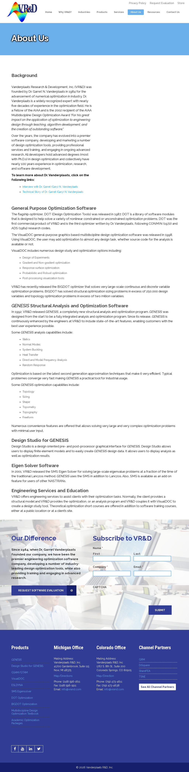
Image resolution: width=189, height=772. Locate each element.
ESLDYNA (17, 684)
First (96, 553)
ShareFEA (144, 670)
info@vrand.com (71, 689)
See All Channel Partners (157, 686)
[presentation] (121, 598)
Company (100, 567)
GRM (142, 659)
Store (181, 3)
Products (101, 12)
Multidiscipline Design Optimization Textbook (24, 712)
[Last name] (152, 558)
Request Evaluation (163, 3)
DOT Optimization (22, 697)
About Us (135, 12)
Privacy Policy (140, 3)
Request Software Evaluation (48, 590)
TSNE (142, 676)
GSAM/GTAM (19, 672)
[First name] (111, 558)
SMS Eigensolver (21, 691)
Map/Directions (63, 675)
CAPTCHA (99, 587)
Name (98, 548)
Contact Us (172, 12)
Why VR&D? (64, 12)
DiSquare (144, 665)
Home (48, 12)
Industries (84, 12)
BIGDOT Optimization (24, 703)
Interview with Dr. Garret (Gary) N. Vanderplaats (50, 186)
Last (137, 553)
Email (138, 567)
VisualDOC (17, 678)
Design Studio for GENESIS (27, 665)
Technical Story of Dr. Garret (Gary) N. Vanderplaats (53, 191)
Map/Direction (105, 675)
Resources (153, 12)
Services (119, 12)
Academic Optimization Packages (25, 721)
